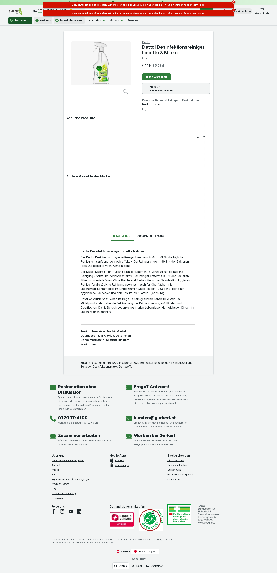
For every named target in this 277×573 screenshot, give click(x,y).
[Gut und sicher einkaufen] (151, 520)
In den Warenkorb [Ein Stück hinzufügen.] (157, 76)
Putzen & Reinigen (167, 100)
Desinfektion (190, 100)
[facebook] (54, 511)
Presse (55, 469)
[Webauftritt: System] (120, 565)
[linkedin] (79, 511)
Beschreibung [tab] (122, 235)
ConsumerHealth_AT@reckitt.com (105, 340)
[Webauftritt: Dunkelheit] (154, 565)
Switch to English (145, 551)
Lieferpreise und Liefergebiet (68, 460)
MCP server (173, 479)
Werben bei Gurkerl (154, 435)
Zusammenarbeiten (79, 435)
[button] (242, 11)
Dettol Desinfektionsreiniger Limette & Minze (173, 49)
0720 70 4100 (73, 417)
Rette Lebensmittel (69, 20)
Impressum (57, 498)
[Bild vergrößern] (126, 92)
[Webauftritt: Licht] (136, 565)
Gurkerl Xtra (174, 469)
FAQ (54, 488)
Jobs (54, 474)
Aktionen (43, 20)
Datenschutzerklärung (64, 493)
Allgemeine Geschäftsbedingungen (71, 479)
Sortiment (20, 20)
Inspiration (96, 20)
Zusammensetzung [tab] (150, 235)
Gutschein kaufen (177, 464)
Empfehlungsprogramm (180, 474)
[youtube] (71, 511)
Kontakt (56, 464)
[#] (179, 514)
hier (111, 542)
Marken (116, 20)
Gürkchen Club (175, 460)
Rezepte (135, 20)
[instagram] (62, 511)
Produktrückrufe (60, 483)
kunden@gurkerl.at (155, 417)
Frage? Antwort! (152, 386)
